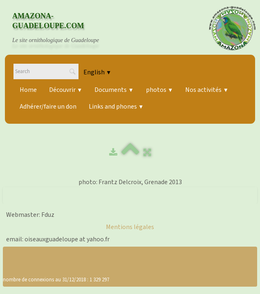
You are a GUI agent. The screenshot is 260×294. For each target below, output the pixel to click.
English (97, 72)
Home (28, 89)
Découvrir (65, 89)
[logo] (63, 28)
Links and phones (116, 106)
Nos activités (206, 89)
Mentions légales (130, 227)
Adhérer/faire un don (48, 106)
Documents (113, 89)
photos (159, 89)
